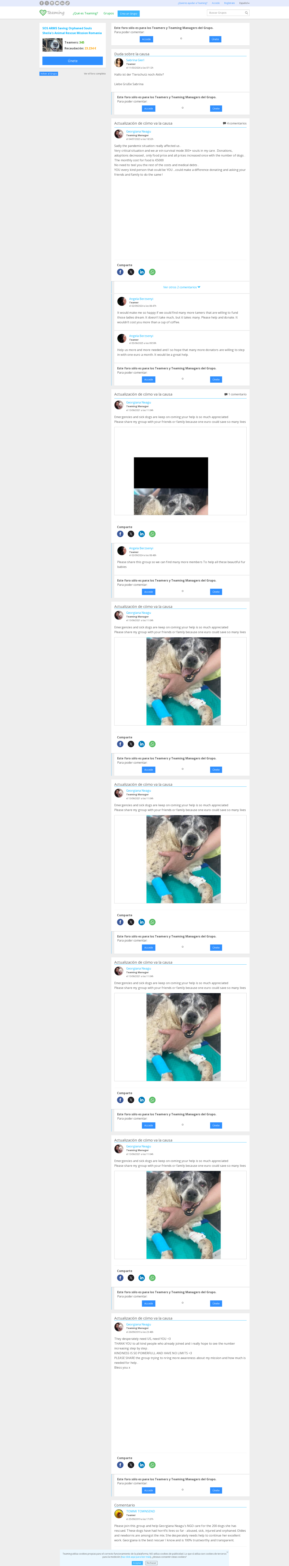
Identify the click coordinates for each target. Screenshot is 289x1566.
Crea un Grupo (128, 13)
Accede (146, 39)
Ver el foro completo (95, 73)
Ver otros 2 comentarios (182, 287)
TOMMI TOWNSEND (140, 1511)
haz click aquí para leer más (135, 1556)
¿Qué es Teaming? (85, 13)
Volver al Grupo (49, 73)
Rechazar (151, 1563)
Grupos (109, 13)
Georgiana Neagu (138, 131)
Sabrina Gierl (135, 60)
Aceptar (137, 1563)
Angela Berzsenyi (141, 299)
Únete (73, 61)
